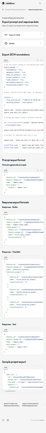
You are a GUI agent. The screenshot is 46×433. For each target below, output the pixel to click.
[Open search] (36, 3)
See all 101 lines (9, 391)
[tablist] (19, 60)
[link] (23, 34)
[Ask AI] (41, 60)
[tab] (6, 60)
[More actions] (43, 3)
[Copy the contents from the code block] (37, 60)
